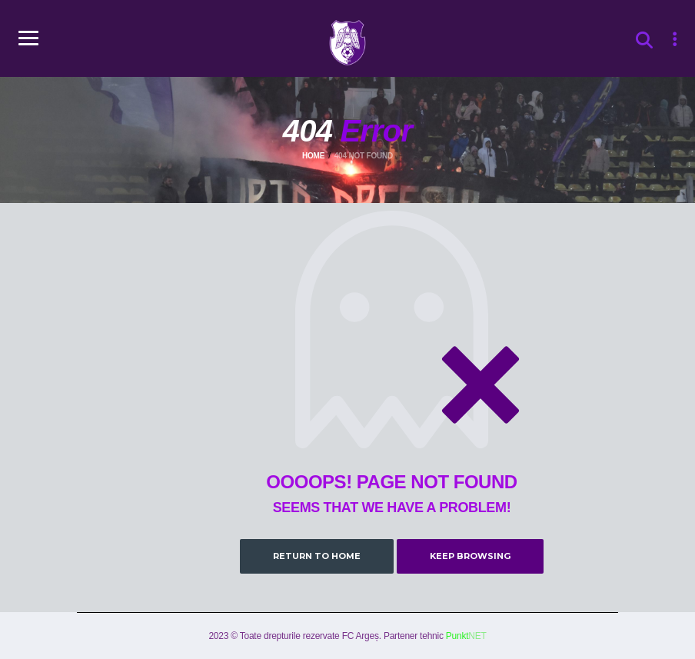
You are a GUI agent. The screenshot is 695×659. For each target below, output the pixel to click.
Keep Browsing (470, 556)
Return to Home (317, 556)
